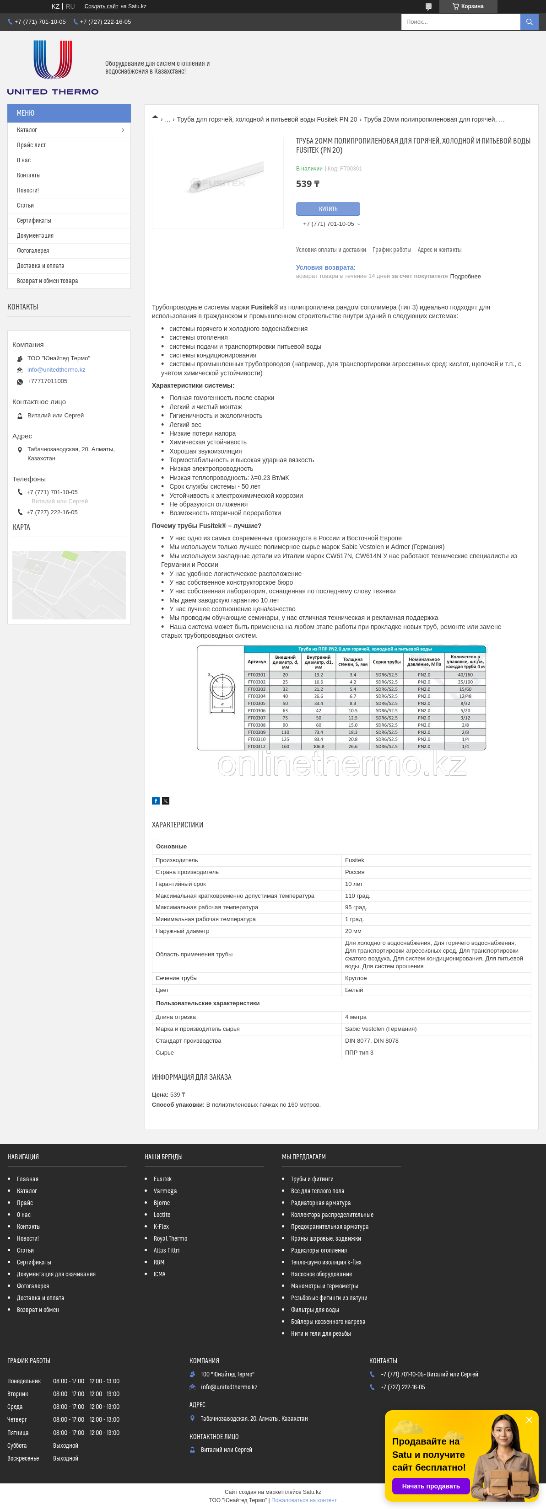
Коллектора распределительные (332, 1215)
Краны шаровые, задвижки (326, 1238)
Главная (27, 1179)
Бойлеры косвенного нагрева (328, 1322)
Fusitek (163, 1179)
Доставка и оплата (41, 266)
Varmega (165, 1191)
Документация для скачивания (56, 1274)
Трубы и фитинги (312, 1179)
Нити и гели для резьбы (321, 1334)
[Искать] (529, 22)
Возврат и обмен (38, 1310)
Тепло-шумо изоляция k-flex (326, 1262)
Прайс (25, 1203)
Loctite (162, 1215)
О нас (24, 160)
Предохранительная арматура (330, 1227)
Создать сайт (102, 6)
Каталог (27, 130)
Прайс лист (31, 145)
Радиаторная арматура (321, 1203)
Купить (328, 209)
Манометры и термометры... (326, 1286)
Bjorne (162, 1203)
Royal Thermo (170, 1238)
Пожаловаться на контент (304, 1500)
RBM (159, 1262)
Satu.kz (312, 1492)
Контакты (29, 175)
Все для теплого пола (318, 1191)
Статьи (25, 205)
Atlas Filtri (167, 1250)
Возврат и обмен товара (47, 281)
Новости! (28, 190)
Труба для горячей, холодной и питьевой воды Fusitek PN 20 (267, 119)
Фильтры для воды (315, 1310)
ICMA (159, 1274)
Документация (35, 236)
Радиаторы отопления (319, 1250)
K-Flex (161, 1227)
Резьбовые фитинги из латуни (329, 1298)
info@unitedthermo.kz (56, 369)
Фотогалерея (33, 251)
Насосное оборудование (321, 1274)
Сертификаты (34, 220)
